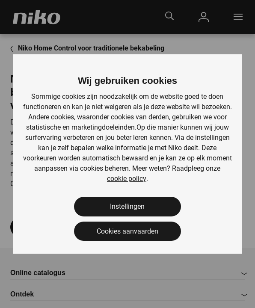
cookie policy (126, 179)
